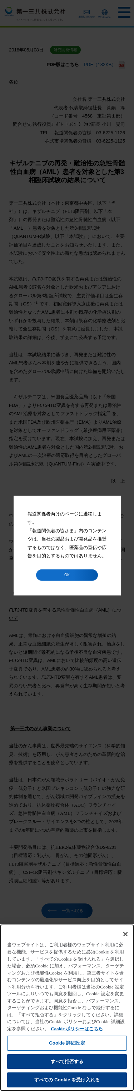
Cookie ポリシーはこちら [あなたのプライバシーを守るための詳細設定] (77, 1028)
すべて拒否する (67, 1061)
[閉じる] (125, 934)
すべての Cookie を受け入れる (67, 1079)
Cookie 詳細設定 (67, 1043)
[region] (67, 1007)
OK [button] (67, 575)
